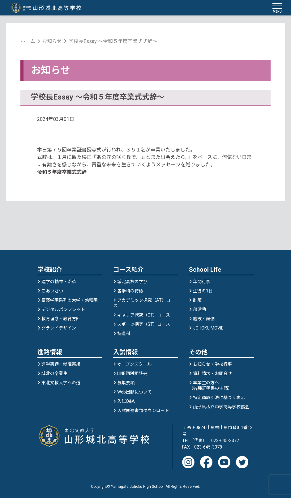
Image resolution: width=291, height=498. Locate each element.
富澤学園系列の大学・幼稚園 (69, 300)
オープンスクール (134, 364)
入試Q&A (126, 401)
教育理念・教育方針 (60, 319)
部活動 (199, 309)
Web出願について (134, 392)
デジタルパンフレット (63, 309)
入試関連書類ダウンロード (143, 410)
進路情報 (49, 352)
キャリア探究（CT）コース (143, 315)
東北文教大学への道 (60, 383)
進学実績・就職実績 (60, 364)
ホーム (28, 42)
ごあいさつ (52, 291)
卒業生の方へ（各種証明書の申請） (210, 386)
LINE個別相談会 (132, 373)
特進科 (123, 333)
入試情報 (125, 352)
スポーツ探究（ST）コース (143, 324)
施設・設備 (204, 319)
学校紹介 (49, 270)
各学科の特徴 (130, 291)
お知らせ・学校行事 (212, 364)
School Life (205, 270)
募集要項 (126, 383)
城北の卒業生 (54, 373)
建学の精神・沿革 (58, 281)
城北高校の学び (132, 281)
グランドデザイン (58, 328)
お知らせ (52, 42)
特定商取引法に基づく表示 (219, 397)
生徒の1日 (203, 291)
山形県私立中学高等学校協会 (221, 407)
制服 (197, 300)
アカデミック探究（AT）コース (144, 303)
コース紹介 (128, 270)
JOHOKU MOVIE (208, 328)
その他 (198, 352)
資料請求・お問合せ (212, 373)
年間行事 (201, 281)
